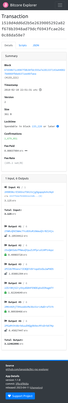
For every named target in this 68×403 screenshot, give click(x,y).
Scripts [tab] (23, 45)
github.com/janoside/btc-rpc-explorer (27, 369)
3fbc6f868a (22, 383)
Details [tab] (9, 45)
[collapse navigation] (60, 5)
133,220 (37, 126)
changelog (36, 387)
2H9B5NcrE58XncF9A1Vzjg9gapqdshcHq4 (29, 192)
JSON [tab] (36, 45)
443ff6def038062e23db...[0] (25, 196)
